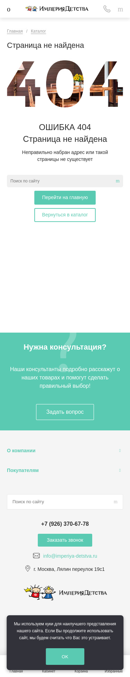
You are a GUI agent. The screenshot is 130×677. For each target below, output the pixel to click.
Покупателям (23, 470)
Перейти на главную (65, 197)
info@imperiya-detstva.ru (70, 556)
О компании (21, 450)
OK (65, 656)
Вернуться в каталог (65, 214)
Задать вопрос (65, 412)
